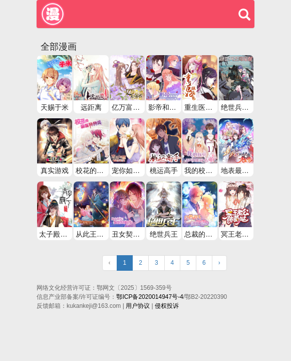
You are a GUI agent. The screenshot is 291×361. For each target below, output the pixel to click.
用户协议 (138, 305)
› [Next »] (219, 262)
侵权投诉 (167, 305)
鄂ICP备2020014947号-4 (149, 296)
